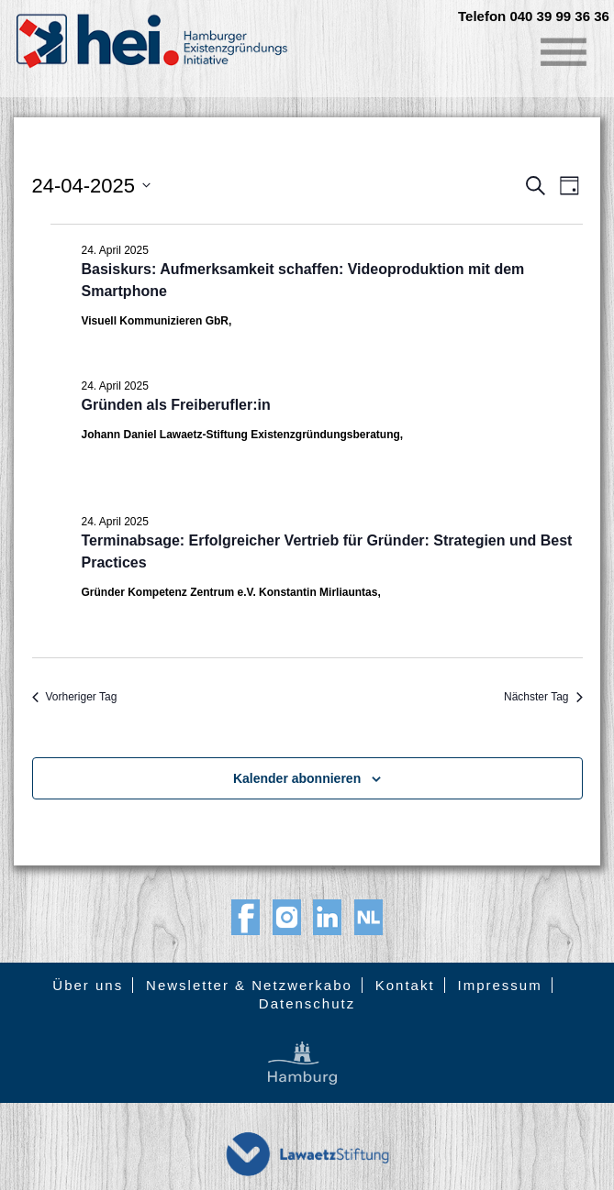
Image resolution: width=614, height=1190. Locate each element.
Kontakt (405, 985)
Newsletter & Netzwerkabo (249, 985)
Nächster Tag (543, 696)
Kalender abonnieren (297, 778)
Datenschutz (307, 1003)
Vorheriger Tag (74, 696)
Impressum (499, 985)
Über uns (87, 985)
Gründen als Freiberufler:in (176, 405)
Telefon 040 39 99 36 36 (533, 16)
